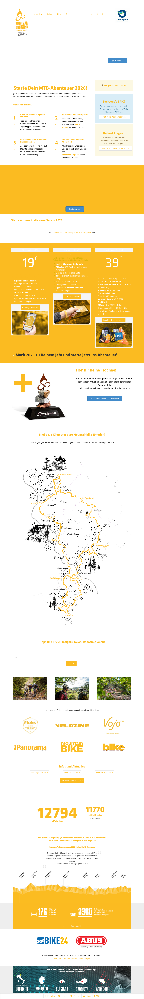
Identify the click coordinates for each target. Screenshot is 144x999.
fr (97, 14)
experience (39, 14)
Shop (68, 14)
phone (93, 840)
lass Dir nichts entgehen (113, 320)
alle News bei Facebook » (72, 780)
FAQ (96, 996)
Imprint (64, 926)
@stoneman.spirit (82, 958)
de (103, 14)
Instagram (77, 840)
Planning (50, 996)
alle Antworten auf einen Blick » (115, 148)
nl (92, 14)
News (59, 14)
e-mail (84, 840)
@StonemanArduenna (63, 958)
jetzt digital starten (30, 307)
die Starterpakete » (104, 772)
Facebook (67, 840)
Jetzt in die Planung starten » (114, 116)
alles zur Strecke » (72, 772)
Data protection (77, 926)
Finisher (75, 996)
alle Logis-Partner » (39, 772)
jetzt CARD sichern (72, 296)
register (71, 663)
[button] (117, 60)
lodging (50, 14)
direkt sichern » (115, 85)
